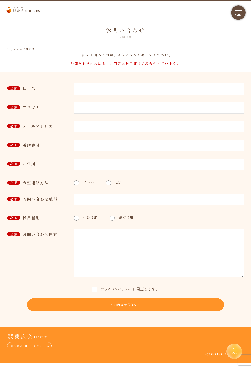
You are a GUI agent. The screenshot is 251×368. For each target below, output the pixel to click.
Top (10, 49)
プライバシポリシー (116, 288)
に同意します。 (125, 288)
